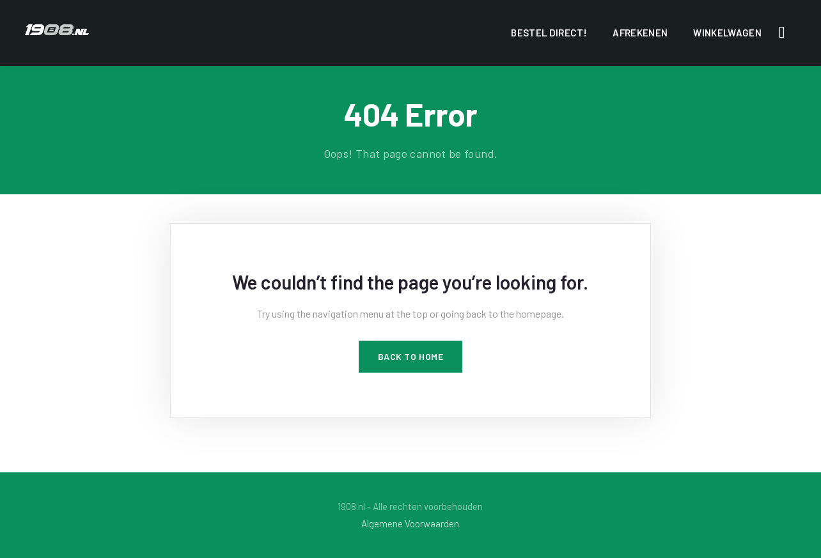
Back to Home (411, 356)
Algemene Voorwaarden (410, 523)
